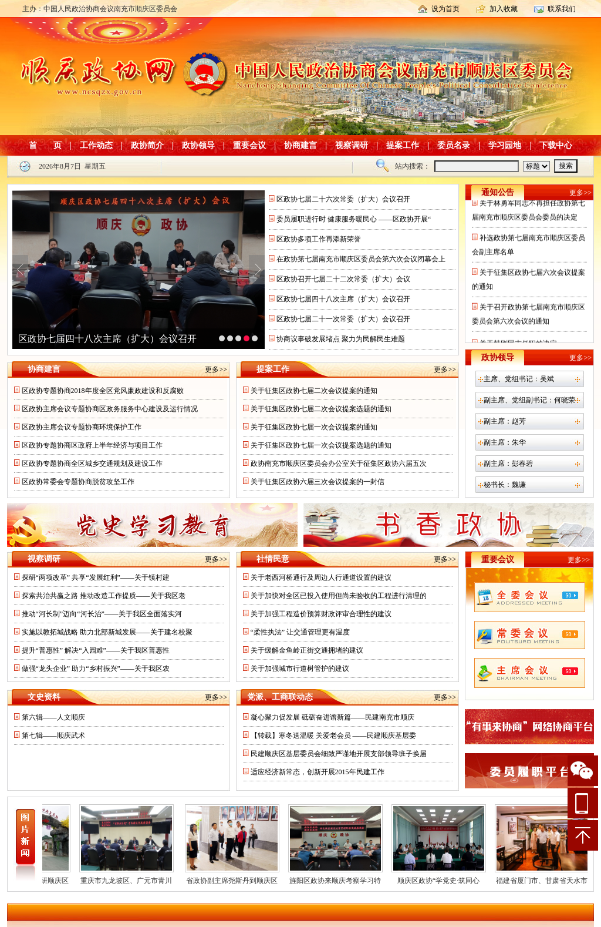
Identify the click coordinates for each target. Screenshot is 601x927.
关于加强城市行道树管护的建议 (300, 668)
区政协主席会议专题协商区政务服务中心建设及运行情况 (110, 409)
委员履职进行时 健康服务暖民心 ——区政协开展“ (353, 219)
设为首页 (445, 9)
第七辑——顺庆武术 (53, 735)
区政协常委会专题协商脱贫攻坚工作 (78, 482)
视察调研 (351, 145)
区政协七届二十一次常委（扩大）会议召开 (343, 319)
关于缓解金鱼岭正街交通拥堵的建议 (307, 650)
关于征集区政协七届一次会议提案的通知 (314, 427)
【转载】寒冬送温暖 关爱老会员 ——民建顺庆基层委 (333, 735)
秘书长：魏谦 (505, 485)
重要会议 (249, 145)
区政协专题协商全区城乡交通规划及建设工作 (92, 463)
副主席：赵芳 (505, 421)
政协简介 (147, 145)
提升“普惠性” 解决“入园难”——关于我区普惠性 (96, 650)
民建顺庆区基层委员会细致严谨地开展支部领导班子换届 (339, 754)
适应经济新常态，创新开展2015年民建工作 (317, 772)
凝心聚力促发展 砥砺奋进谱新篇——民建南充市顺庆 (332, 717)
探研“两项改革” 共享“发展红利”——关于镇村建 (96, 577)
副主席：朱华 (505, 442)
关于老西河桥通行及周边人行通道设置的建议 (321, 577)
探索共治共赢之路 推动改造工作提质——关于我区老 (103, 596)
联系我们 (562, 9)
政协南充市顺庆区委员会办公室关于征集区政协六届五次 (339, 463)
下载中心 (555, 145)
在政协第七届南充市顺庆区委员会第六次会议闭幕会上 (360, 259)
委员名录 (453, 145)
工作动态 (96, 145)
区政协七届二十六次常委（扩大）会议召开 (343, 199)
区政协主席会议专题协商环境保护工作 (81, 427)
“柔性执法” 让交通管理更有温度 (300, 632)
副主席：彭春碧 (508, 463)
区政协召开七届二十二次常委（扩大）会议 (343, 279)
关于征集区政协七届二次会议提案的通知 (314, 391)
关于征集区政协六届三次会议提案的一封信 (317, 482)
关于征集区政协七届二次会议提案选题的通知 (321, 409)
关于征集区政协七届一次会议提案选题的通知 (321, 445)
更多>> (216, 369)
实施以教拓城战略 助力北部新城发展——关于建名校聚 (107, 632)
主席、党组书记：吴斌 (519, 379)
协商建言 (300, 145)
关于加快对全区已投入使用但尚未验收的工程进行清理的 (339, 596)
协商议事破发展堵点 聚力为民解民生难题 (340, 339)
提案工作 (402, 145)
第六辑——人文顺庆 (53, 717)
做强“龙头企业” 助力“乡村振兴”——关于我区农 (96, 668)
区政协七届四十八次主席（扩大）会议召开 (107, 339)
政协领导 (198, 145)
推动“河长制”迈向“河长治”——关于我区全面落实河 (102, 614)
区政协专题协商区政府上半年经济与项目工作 (92, 445)
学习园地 (504, 145)
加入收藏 (503, 9)
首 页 (45, 145)
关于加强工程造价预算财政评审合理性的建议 (321, 614)
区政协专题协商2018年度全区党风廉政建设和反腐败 (103, 391)
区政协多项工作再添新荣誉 (318, 239)
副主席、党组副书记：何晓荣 (529, 400)
